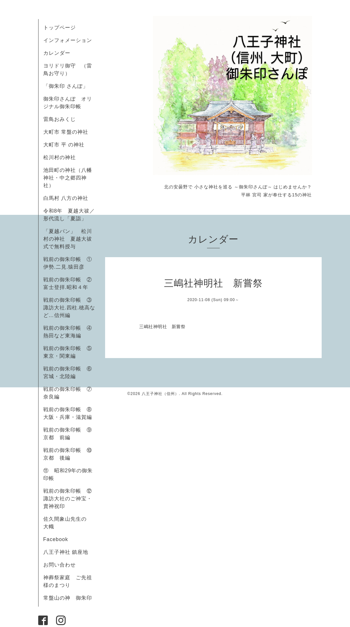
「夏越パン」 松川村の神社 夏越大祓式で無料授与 (67, 239)
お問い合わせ (59, 564)
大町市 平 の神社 (64, 144)
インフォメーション (67, 40)
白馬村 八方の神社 (65, 198)
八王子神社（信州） (160, 393)
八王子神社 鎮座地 (65, 552)
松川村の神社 (59, 157)
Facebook (58, 539)
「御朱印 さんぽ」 (65, 86)
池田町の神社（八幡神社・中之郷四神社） (67, 177)
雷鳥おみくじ (59, 119)
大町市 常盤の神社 (65, 132)
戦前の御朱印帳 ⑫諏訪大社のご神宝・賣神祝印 (67, 498)
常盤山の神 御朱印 (67, 598)
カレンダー (56, 53)
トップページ (59, 27)
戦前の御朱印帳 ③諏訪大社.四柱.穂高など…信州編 (69, 307)
